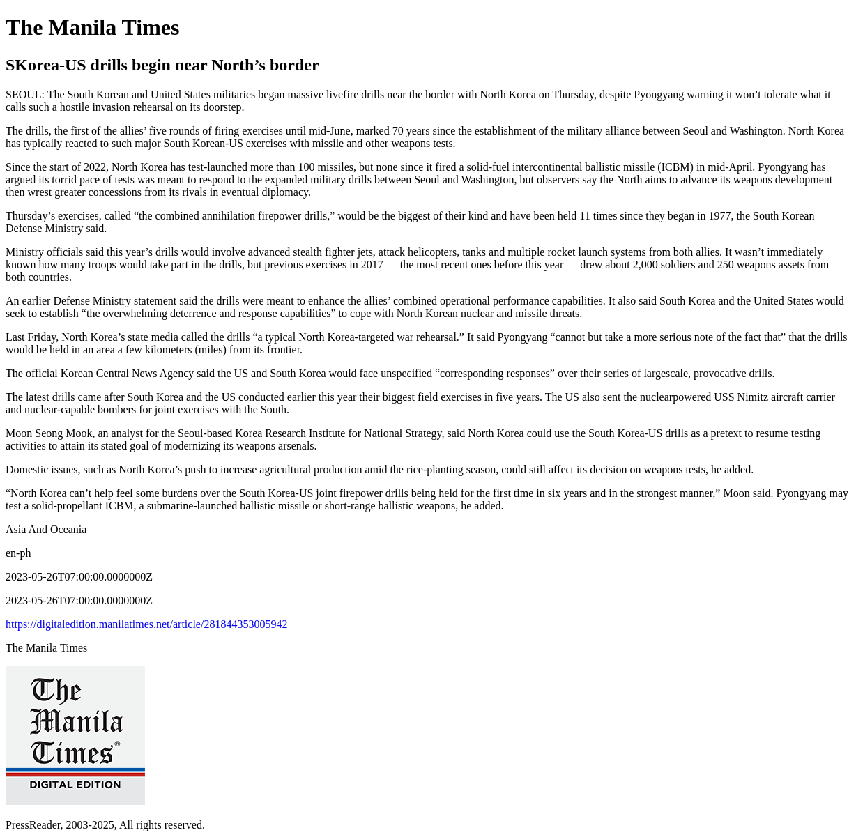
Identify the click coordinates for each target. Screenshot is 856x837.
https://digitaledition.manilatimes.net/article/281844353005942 (146, 624)
